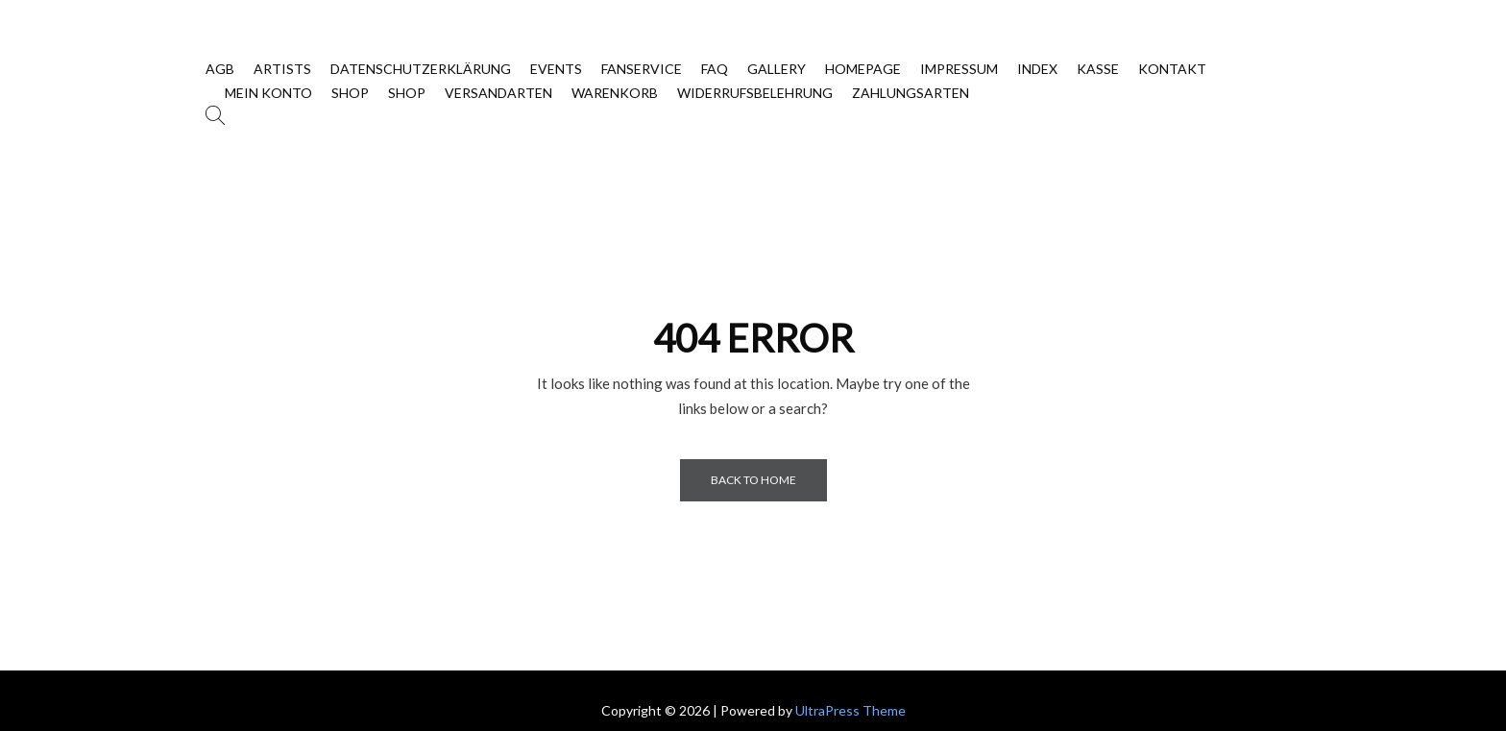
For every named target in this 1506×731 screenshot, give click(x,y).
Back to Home (753, 480)
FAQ (714, 69)
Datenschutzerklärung (420, 69)
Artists (282, 69)
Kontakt (1172, 69)
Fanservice (641, 69)
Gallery (776, 69)
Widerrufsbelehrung (755, 93)
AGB (220, 69)
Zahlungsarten (910, 93)
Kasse (1098, 69)
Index (1037, 69)
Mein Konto (268, 93)
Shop (406, 93)
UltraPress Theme (850, 710)
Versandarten (498, 93)
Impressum (959, 69)
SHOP (350, 93)
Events (556, 69)
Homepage (863, 69)
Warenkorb (614, 93)
